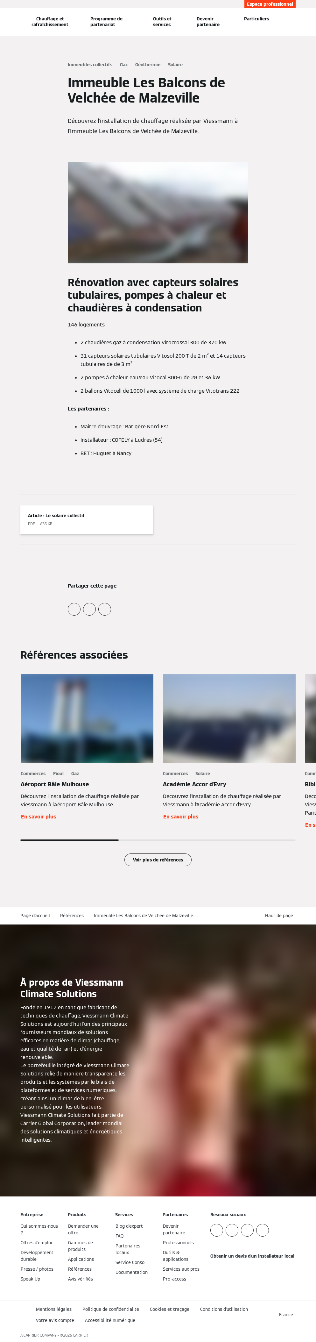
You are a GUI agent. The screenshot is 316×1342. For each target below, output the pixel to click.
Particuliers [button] (256, 19)
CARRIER (80, 1335)
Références (72, 915)
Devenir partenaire (208, 21)
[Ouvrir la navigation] (4, 21)
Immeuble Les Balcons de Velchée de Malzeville (143, 915)
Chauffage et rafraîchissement (50, 21)
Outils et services (162, 21)
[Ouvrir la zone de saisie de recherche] (293, 21)
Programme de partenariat (106, 21)
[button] (280, 916)
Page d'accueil (35, 915)
